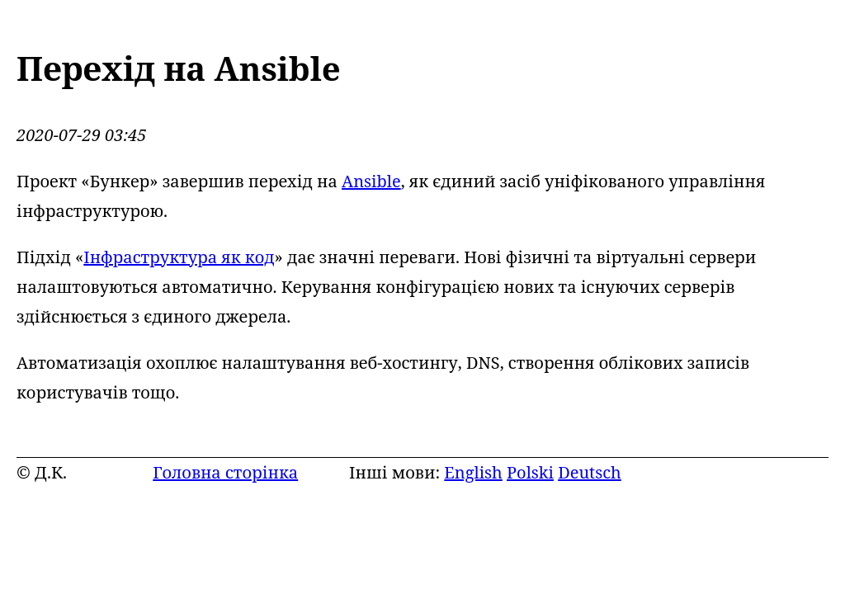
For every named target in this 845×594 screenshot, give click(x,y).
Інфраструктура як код (178, 257)
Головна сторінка (225, 472)
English (473, 472)
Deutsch (589, 472)
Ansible (371, 181)
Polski (530, 472)
